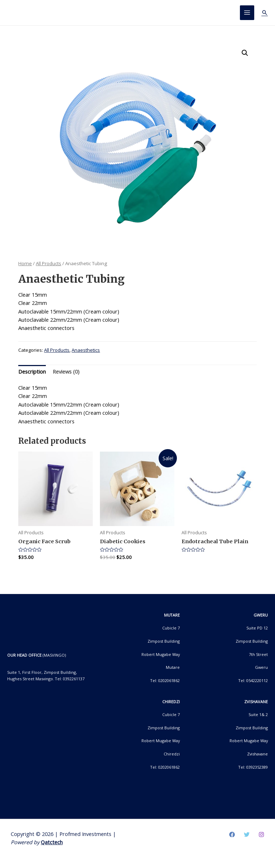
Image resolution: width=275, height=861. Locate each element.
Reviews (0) (66, 371)
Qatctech (52, 842)
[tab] (32, 372)
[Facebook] (232, 834)
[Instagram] (261, 834)
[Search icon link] (264, 12)
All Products (48, 263)
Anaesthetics (86, 350)
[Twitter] (247, 834)
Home (25, 263)
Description (32, 371)
